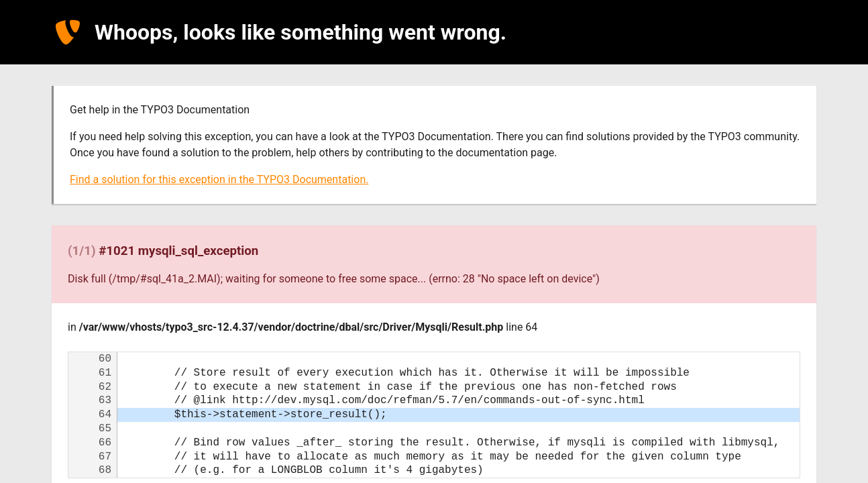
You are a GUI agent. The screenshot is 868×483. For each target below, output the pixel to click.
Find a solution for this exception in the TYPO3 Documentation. (219, 179)
